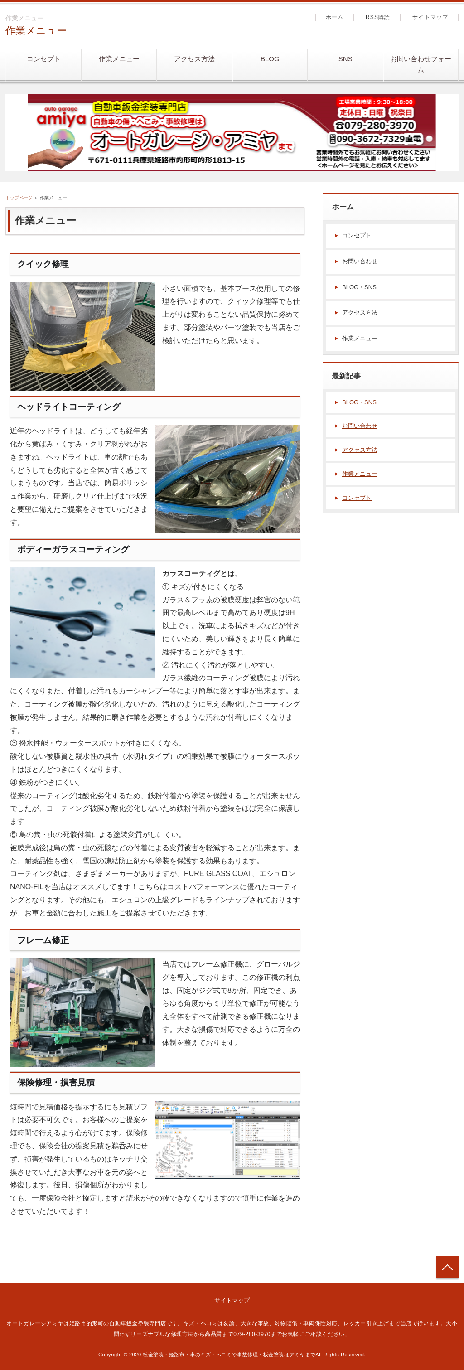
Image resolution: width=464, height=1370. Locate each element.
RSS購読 (378, 17)
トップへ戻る (447, 1267)
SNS (345, 59)
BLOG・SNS (359, 287)
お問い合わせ (359, 261)
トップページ (19, 197)
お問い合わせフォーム (420, 64)
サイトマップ (430, 17)
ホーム (335, 17)
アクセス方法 (194, 59)
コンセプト (44, 59)
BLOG (270, 59)
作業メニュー (36, 30)
